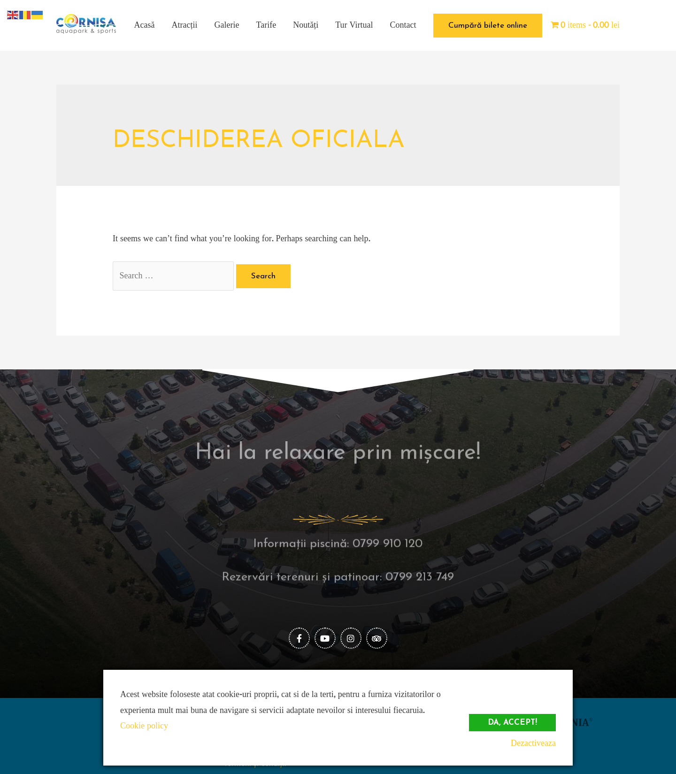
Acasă (144, 25)
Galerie (227, 25)
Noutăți (305, 25)
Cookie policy (144, 726)
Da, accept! (512, 723)
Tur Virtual (354, 25)
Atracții (185, 25)
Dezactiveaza (533, 743)
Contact (403, 25)
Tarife (266, 25)
